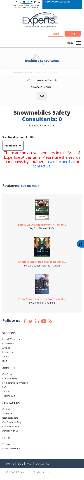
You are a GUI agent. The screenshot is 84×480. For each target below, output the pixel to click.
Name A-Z (11, 145)
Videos (5, 356)
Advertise (7, 413)
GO (42, 95)
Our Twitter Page (10, 426)
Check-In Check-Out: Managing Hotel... (42, 262)
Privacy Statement (11, 448)
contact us (41, 166)
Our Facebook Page (12, 422)
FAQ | (30, 463)
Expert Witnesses (11, 339)
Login (56, 33)
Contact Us (42, 463)
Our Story (7, 374)
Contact (6, 409)
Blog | (21, 463)
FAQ (4, 387)
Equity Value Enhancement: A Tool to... (42, 224)
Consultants (8, 343)
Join (73, 33)
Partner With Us (10, 430)
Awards (6, 391)
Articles (6, 347)
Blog (4, 360)
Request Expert (10, 417)
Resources (7, 352)
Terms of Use (9, 444)
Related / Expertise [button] (40, 125)
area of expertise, (59, 161)
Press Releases (9, 378)
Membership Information (15, 382)
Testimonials (8, 395)
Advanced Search (41, 87)
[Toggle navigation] (78, 42)
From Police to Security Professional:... (42, 299)
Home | (11, 463)
